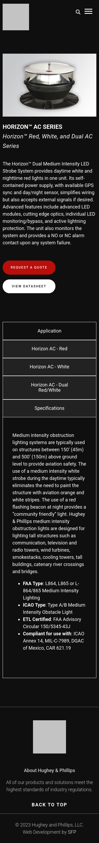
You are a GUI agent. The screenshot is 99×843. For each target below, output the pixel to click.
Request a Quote (29, 267)
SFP (72, 832)
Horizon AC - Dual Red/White (49, 387)
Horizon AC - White (49, 366)
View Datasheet (29, 286)
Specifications (49, 408)
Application (49, 331)
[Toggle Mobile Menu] (88, 12)
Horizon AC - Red (49, 348)
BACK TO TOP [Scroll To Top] (49, 804)
